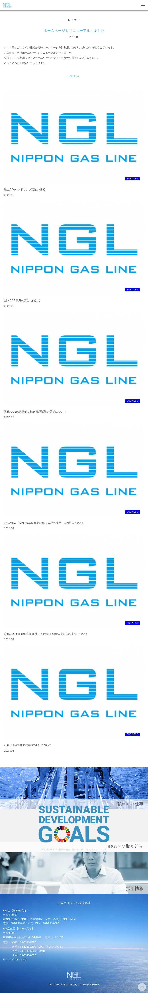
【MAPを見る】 (19, 910)
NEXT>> (75, 76)
